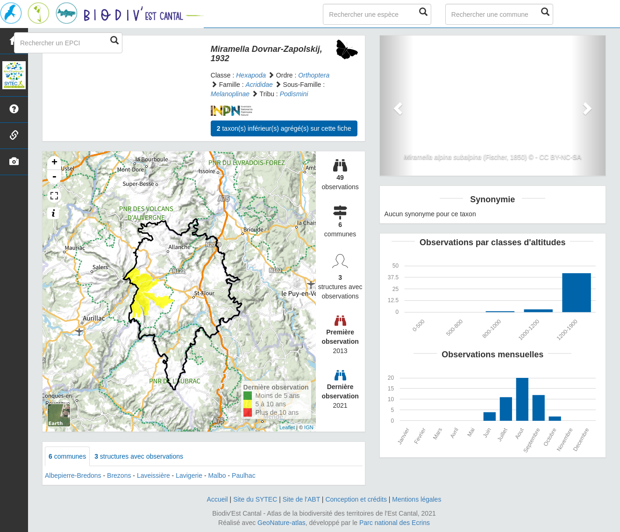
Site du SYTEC (255, 499)
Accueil (217, 499)
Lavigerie (189, 475)
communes (67, 456)
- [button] (54, 177)
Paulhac (244, 475)
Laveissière (153, 475)
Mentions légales (416, 499)
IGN (309, 427)
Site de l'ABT (301, 499)
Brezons (119, 475)
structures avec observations (138, 456)
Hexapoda (251, 75)
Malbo (217, 475)
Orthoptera (313, 75)
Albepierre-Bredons (73, 475)
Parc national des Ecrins (394, 522)
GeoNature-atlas (281, 522)
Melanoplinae (230, 94)
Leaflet (287, 427)
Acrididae (258, 84)
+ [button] (54, 163)
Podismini (294, 94)
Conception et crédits (356, 499)
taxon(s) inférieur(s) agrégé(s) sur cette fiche (284, 128)
